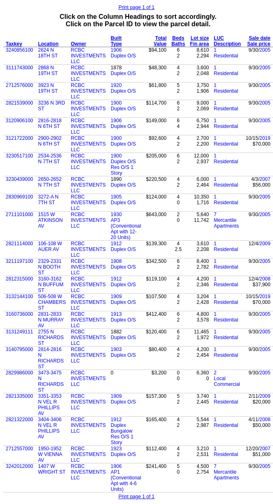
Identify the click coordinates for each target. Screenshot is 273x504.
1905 (116, 197)
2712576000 (19, 85)
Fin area (199, 44)
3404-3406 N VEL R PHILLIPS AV (49, 428)
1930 (116, 214)
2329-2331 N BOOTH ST (49, 267)
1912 (116, 243)
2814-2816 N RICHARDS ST (51, 358)
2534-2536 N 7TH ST (49, 158)
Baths (178, 44)
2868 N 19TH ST (48, 70)
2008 (265, 279)
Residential (226, 56)
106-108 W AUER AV (50, 246)
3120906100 (19, 120)
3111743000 (19, 68)
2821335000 (19, 396)
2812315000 (19, 279)
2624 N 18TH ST (48, 53)
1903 (116, 349)
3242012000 (19, 466)
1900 (116, 103)
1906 (116, 50)
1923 (116, 449)
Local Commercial (227, 381)
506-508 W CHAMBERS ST (52, 302)
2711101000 (19, 214)
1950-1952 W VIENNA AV (50, 454)
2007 (265, 179)
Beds (178, 38)
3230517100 (19, 156)
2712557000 (19, 449)
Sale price (259, 44)
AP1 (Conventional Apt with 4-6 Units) (126, 480)
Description (227, 44)
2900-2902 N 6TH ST (49, 141)
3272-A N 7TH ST (48, 199)
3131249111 (19, 332)
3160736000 (19, 314)
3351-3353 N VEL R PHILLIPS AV (49, 404)
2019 (265, 138)
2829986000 (19, 373)
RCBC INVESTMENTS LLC (88, 55)
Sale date (260, 38)
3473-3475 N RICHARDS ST (51, 381)
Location (48, 44)
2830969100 (19, 197)
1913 (116, 314)
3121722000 (19, 138)
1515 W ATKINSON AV (50, 220)
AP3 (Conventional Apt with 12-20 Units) (126, 228)
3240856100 (19, 50)
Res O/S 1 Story (122, 170)
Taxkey (14, 44)
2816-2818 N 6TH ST (49, 123)
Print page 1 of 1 (136, 7)
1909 (116, 296)
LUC (219, 38)
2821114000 (19, 243)
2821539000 (19, 103)
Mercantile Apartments (226, 223)
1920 (116, 85)
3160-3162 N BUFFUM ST (51, 284)
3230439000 (19, 179)
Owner (78, 44)
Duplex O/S (123, 56)
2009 (265, 243)
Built (116, 38)
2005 (265, 50)
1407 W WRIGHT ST (52, 469)
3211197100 (19, 261)
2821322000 (19, 419)
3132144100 (19, 296)
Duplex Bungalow (121, 428)
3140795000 (19, 349)
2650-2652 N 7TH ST (49, 182)
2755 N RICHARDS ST (51, 337)
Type (116, 44)
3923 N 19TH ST (48, 88)
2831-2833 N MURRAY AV (51, 319)
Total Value (160, 41)
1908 (116, 261)
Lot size (200, 38)
